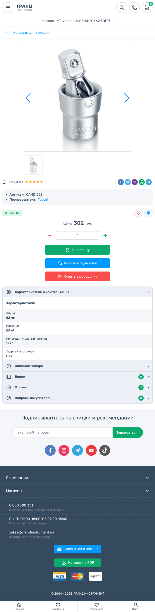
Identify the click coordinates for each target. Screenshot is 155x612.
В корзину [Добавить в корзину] (77, 250)
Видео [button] (75, 376)
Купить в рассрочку (77, 276)
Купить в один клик (77, 263)
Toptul (43, 199)
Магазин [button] (77, 491)
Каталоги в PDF (77, 562)
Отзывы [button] (75, 387)
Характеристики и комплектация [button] (37, 292)
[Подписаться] (62, 432)
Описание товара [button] (24, 366)
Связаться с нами (76, 549)
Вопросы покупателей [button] (75, 398)
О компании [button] (77, 478)
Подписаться (126, 432)
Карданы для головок (31, 32)
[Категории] (6, 33)
